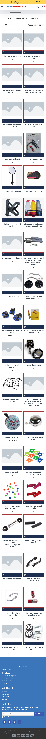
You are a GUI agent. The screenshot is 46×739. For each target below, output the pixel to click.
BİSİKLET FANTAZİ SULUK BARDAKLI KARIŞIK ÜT (33, 225)
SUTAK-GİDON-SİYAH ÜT (12, 159)
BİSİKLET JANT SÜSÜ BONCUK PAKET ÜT (12, 507)
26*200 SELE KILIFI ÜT (33, 192)
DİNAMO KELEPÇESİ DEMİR (12, 258)
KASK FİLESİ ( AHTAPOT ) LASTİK (12, 400)
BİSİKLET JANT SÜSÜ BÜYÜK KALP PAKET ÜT (33, 473)
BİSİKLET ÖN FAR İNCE (34, 159)
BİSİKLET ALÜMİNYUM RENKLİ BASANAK (33, 614)
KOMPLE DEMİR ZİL (12, 438)
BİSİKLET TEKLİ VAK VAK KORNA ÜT (12, 92)
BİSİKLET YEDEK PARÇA (15, 12)
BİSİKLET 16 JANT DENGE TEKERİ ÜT (34, 648)
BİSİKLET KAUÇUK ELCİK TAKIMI (34, 542)
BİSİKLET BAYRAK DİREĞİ (12, 579)
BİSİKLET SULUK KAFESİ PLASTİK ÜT (12, 225)
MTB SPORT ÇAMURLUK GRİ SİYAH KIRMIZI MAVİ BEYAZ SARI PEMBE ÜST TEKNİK (34, 261)
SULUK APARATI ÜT (12, 472)
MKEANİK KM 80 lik (34, 365)
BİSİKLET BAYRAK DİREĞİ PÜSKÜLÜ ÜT (12, 126)
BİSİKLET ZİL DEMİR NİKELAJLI (12, 366)
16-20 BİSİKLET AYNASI (12, 192)
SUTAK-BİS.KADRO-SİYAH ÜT (33, 126)
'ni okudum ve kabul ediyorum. (14, 717)
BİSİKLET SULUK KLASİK (12, 56)
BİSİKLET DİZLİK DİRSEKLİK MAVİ (12, 332)
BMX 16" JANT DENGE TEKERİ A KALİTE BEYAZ (33, 297)
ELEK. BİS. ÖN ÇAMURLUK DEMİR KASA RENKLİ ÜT (34, 92)
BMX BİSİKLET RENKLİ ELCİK (34, 507)
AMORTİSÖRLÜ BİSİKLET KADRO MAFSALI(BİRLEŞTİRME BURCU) (12, 544)
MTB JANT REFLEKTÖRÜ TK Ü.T (34, 57)
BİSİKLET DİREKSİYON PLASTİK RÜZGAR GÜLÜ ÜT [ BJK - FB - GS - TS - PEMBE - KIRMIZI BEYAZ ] (34, 402)
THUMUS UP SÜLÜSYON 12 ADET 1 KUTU (34, 332)
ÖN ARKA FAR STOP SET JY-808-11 (12, 648)
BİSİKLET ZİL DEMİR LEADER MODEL (34, 439)
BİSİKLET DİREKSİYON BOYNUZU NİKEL (12, 614)
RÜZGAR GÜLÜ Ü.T (12, 296)
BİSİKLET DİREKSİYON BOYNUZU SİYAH (34, 580)
